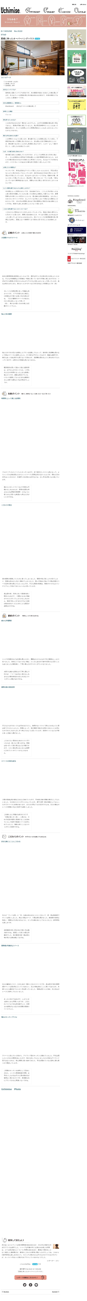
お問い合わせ (83, 4)
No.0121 (6, 1291)
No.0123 (54, 1291)
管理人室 (74, 4)
